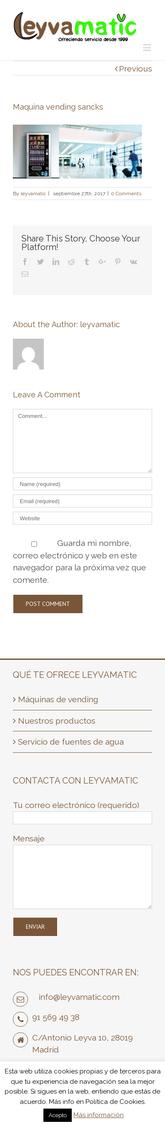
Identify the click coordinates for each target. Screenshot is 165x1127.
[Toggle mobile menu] (147, 47)
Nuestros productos (56, 720)
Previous (135, 68)
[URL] (82, 518)
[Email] (82, 501)
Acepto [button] (58, 1115)
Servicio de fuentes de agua (71, 741)
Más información (98, 1115)
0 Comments (126, 194)
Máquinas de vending (58, 699)
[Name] (82, 483)
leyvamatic (33, 194)
